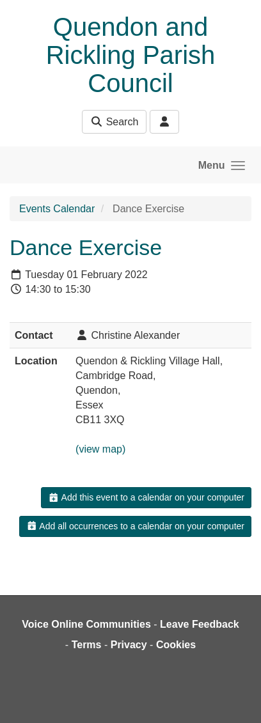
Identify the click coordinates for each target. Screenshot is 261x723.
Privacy (129, 644)
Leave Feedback (199, 624)
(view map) (100, 449)
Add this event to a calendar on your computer (146, 497)
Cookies (176, 644)
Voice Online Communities (86, 624)
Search (114, 121)
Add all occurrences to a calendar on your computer (135, 526)
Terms (87, 644)
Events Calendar (57, 208)
